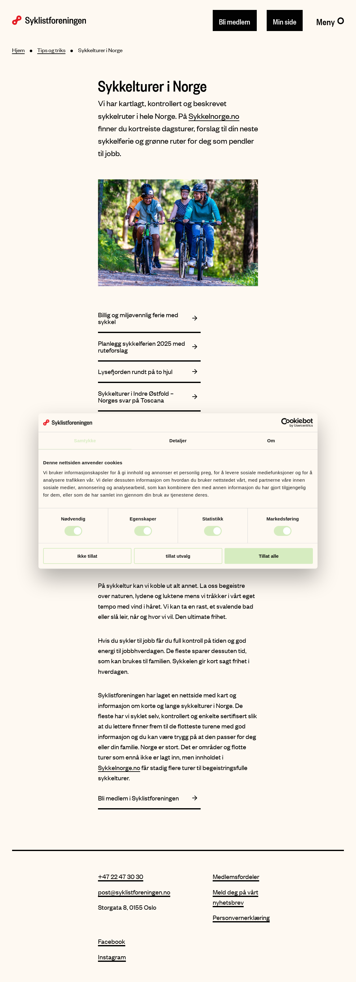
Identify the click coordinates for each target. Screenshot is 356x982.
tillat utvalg (178, 555)
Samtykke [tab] (85, 440)
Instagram (112, 957)
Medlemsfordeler (236, 876)
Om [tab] (271, 440)
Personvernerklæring (241, 917)
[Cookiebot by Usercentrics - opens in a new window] (286, 422)
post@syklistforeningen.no (134, 892)
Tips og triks (51, 50)
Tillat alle (269, 555)
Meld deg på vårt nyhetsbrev (235, 897)
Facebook (111, 941)
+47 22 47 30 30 (120, 876)
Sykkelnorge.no (214, 116)
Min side (284, 20)
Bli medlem (234, 20)
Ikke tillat (87, 555)
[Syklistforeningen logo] (49, 20)
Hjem (18, 50)
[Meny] (330, 20)
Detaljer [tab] (178, 440)
